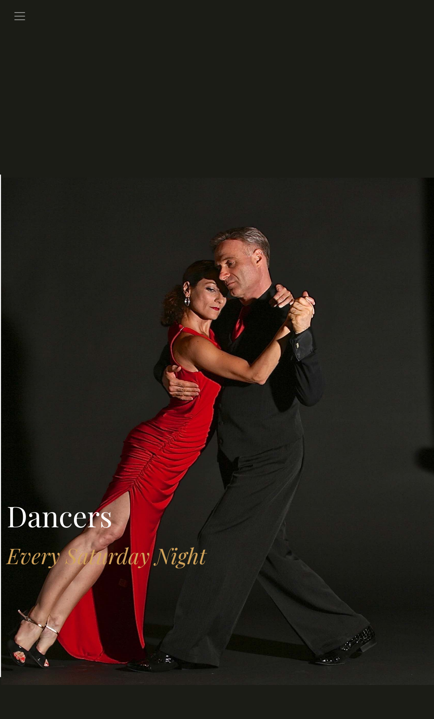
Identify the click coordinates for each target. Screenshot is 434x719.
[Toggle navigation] (19, 16)
